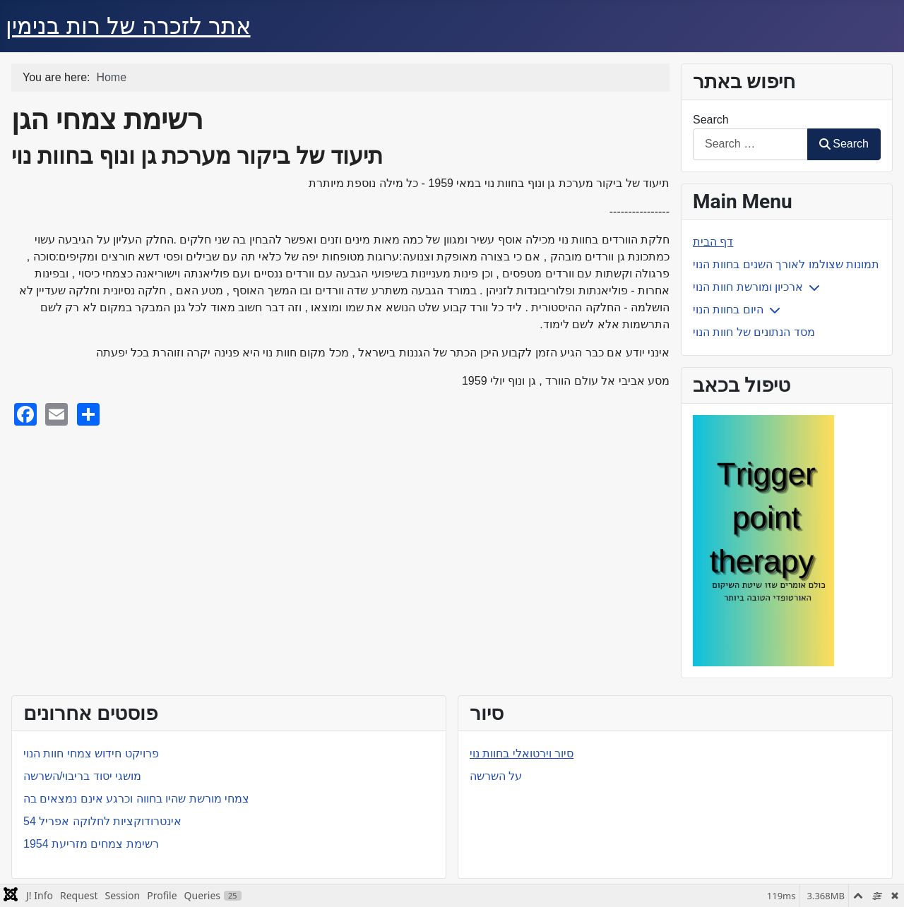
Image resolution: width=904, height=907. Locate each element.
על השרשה (496, 776)
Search (711, 120)
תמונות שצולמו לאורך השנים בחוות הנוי (786, 264)
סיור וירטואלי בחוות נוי (521, 753)
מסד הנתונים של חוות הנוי (754, 332)
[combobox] (750, 144)
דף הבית (713, 242)
